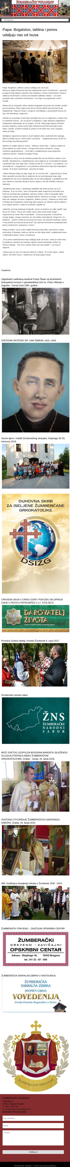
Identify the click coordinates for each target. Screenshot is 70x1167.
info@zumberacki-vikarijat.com (18, 1109)
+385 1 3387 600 (11, 1106)
